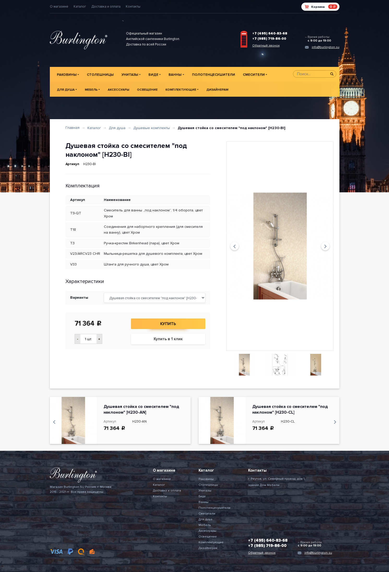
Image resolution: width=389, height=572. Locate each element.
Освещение (147, 90)
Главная (72, 127)
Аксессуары (118, 90)
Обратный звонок (266, 46)
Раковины (67, 75)
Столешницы (100, 75)
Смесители (254, 75)
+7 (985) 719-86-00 (269, 39)
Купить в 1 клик (168, 339)
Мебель (91, 90)
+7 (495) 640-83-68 (269, 33)
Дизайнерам (217, 90)
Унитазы (130, 75)
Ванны (175, 75)
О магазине (59, 6)
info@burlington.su (325, 47)
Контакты (133, 6)
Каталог (80, 6)
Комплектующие (180, 90)
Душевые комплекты (151, 128)
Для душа (66, 90)
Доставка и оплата (106, 6)
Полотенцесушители (213, 75)
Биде (153, 75)
